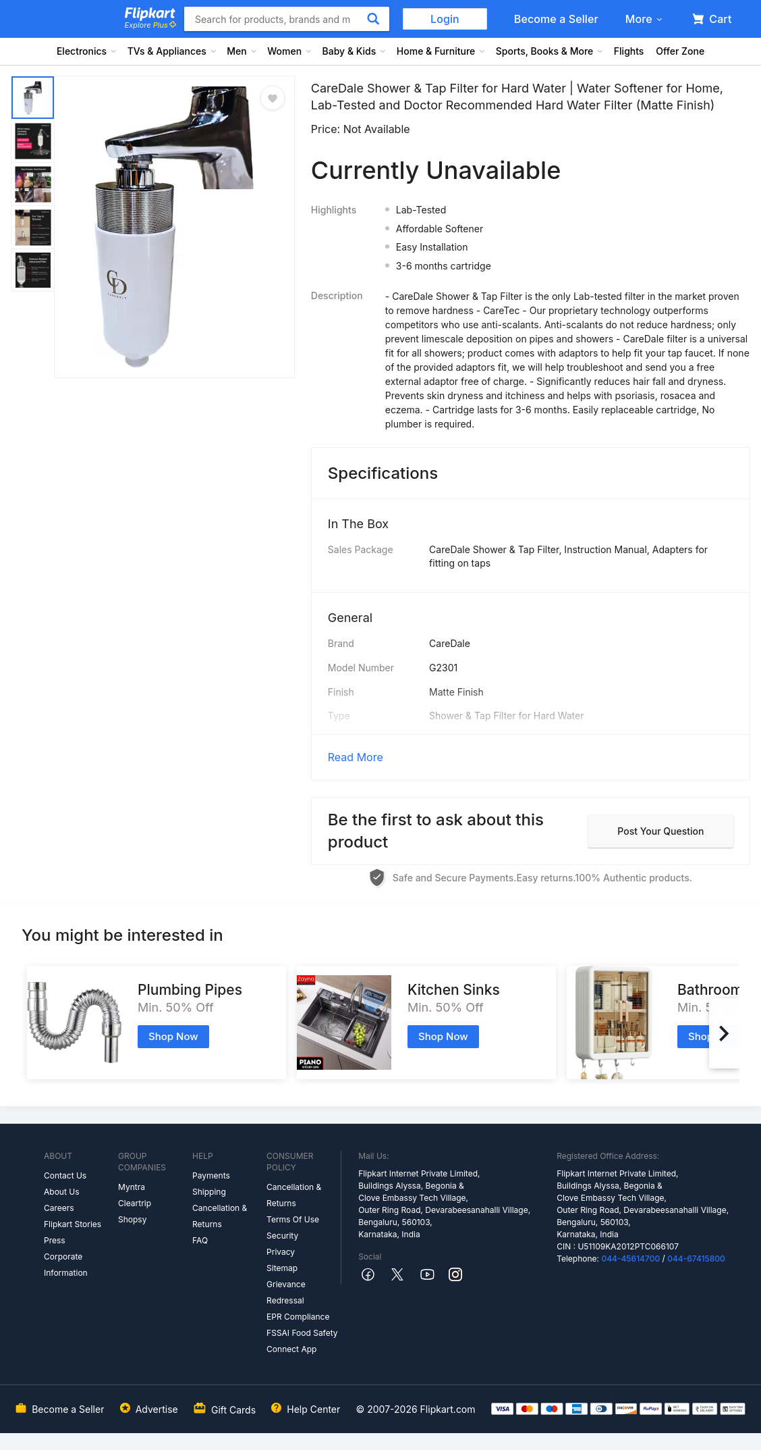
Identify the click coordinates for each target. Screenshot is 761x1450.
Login (444, 19)
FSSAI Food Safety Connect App (302, 1341)
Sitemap (282, 1268)
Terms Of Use (292, 1219)
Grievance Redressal (286, 1292)
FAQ (200, 1240)
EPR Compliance (297, 1317)
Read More (355, 757)
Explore (150, 25)
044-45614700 (630, 1258)
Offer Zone (680, 51)
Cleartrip (134, 1203)
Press (54, 1240)
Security (282, 1236)
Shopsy (132, 1219)
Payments (211, 1175)
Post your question (660, 831)
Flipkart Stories (72, 1224)
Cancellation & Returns (219, 1216)
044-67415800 (696, 1258)
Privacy (280, 1252)
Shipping (209, 1192)
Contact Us (65, 1175)
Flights (629, 51)
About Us (61, 1192)
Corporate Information (66, 1264)
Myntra (131, 1187)
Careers (59, 1208)
